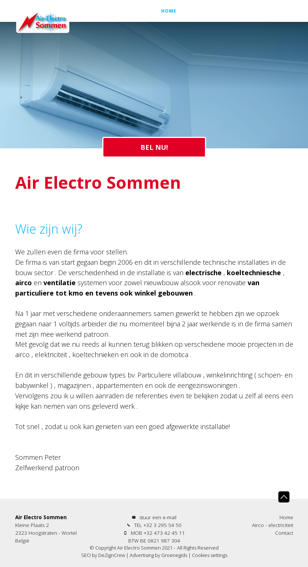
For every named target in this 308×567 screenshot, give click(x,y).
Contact (273, 22)
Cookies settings (209, 555)
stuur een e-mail (157, 517)
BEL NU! (154, 147)
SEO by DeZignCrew (103, 555)
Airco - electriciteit (218, 22)
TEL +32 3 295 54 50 (158, 525)
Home (168, 22)
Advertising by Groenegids (158, 555)
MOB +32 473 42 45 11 (158, 533)
